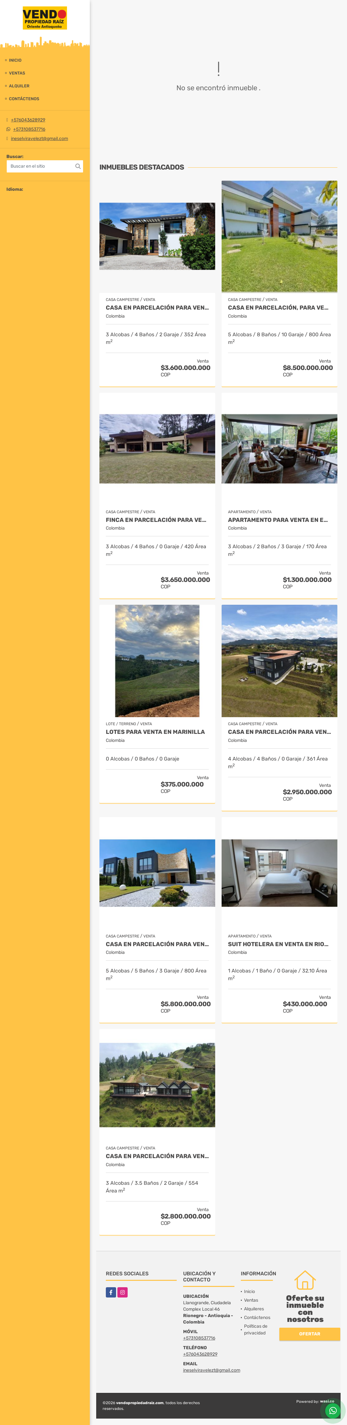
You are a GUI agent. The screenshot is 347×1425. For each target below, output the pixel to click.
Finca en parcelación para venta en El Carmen (157, 520)
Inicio (15, 60)
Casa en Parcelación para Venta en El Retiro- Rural (279, 732)
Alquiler (19, 86)
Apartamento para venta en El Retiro (279, 520)
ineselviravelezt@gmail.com (39, 138)
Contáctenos (24, 98)
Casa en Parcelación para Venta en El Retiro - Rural (157, 1156)
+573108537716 (29, 129)
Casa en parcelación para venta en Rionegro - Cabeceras (157, 944)
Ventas (17, 73)
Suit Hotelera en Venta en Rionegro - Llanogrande (279, 944)
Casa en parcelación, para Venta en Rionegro (279, 307)
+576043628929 (28, 120)
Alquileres (254, 1309)
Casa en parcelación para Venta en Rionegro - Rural (157, 307)
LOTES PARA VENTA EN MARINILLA (155, 732)
